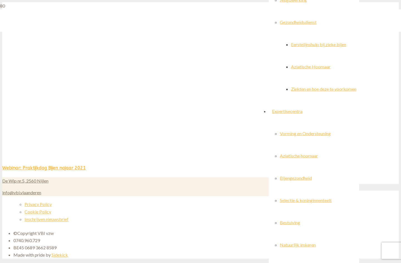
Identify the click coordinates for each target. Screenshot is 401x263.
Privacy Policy (38, 204)
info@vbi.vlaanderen (21, 192)
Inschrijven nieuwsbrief (47, 219)
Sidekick (60, 254)
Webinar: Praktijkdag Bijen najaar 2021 (44, 168)
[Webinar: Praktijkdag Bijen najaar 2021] (105, 158)
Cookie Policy (38, 211)
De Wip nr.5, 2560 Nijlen (25, 180)
